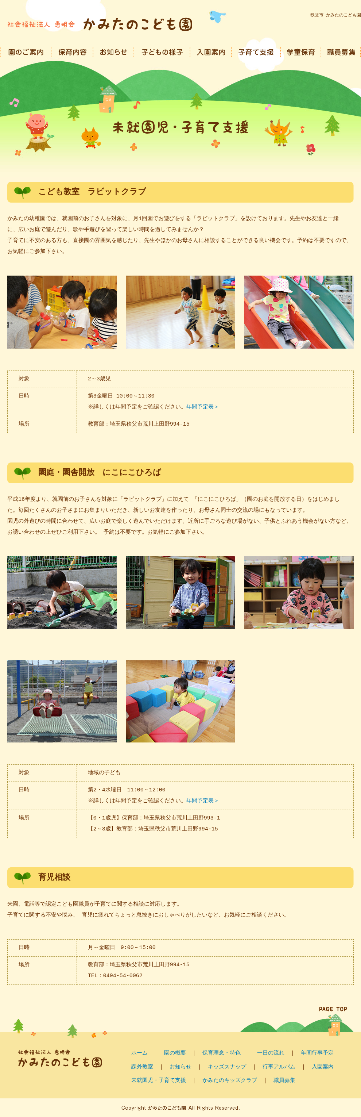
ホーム (139, 1053)
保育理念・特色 (221, 1053)
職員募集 (341, 51)
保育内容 (72, 51)
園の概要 (175, 1053)
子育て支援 (256, 51)
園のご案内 (25, 51)
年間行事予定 (317, 1053)
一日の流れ (270, 1053)
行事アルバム (279, 1067)
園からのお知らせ (113, 51)
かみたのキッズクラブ (229, 1080)
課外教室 (142, 1067)
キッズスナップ (227, 1067)
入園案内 (211, 51)
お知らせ (180, 1067)
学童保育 (301, 51)
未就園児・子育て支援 (158, 1080)
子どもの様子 (162, 51)
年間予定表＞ (203, 407)
